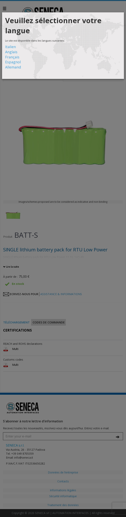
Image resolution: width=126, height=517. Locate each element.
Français (12, 57)
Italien (10, 46)
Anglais (11, 51)
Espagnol (13, 62)
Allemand (13, 67)
